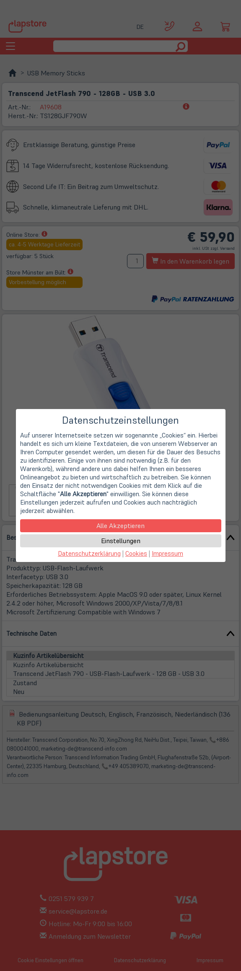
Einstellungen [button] (120, 540)
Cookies (136, 553)
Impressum (167, 553)
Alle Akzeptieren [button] (120, 525)
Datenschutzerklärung (89, 553)
